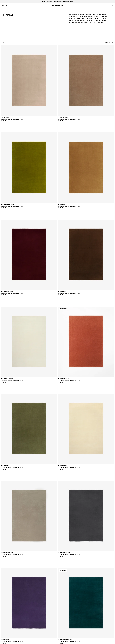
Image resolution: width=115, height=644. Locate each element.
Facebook (95, 602)
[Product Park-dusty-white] (103, 191)
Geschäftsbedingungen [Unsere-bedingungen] (77, 610)
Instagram (95, 604)
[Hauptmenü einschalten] (3, 5)
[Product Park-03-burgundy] (103, 280)
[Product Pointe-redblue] (57, 503)
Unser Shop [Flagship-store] (5, 607)
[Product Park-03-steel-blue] (80, 280)
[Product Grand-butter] (103, 103)
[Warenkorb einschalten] (110, 5)
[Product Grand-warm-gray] (12, 147)
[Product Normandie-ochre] (57, 368)
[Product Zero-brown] (12, 458)
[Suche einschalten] (6, 5)
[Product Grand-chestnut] (35, 59)
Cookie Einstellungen (76, 607)
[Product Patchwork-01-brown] (12, 547)
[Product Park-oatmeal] (12, 236)
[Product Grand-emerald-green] (80, 147)
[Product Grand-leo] (80, 59)
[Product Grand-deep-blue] (35, 191)
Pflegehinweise (29, 607)
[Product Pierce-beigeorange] (103, 503)
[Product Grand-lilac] (57, 147)
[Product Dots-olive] (103, 368)
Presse (26, 610)
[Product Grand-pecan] (103, 147)
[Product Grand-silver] (80, 191)
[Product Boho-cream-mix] (57, 324)
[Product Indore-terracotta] (35, 368)
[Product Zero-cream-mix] (57, 458)
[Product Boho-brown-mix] (80, 324)
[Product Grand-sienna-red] (57, 103)
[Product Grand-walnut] (12, 103)
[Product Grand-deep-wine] (103, 59)
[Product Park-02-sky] (80, 236)
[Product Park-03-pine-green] (57, 280)
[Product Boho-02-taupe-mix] (35, 324)
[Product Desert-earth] (12, 414)
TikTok (94, 607)
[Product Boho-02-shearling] (12, 324)
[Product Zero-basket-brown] (103, 458)
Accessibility (73, 613)
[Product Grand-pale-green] (57, 191)
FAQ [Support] (48, 602)
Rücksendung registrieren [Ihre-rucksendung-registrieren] (55, 610)
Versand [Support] (49, 607)
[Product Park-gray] (35, 236)
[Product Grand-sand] (12, 59)
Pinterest (95, 610)
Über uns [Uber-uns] (27, 602)
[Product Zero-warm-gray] (35, 458)
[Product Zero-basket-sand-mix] (12, 503)
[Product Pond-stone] (80, 368)
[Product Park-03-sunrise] (35, 280)
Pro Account (5, 602)
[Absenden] (43, 625)
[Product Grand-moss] (80, 103)
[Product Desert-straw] (80, 414)
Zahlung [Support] (49, 604)
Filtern (4, 42)
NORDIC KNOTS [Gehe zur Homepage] (57, 5)
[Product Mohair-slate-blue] (103, 547)
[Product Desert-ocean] (57, 414)
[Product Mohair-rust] (80, 547)
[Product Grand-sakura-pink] (12, 191)
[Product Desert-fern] (35, 414)
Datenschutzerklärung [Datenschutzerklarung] (76, 602)
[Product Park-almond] (57, 236)
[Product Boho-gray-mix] (103, 324)
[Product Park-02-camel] (12, 280)
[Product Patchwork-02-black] (35, 547)
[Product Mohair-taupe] (57, 547)
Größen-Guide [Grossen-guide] (29, 604)
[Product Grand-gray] (35, 147)
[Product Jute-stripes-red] (35, 503)
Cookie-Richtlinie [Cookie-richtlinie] (75, 604)
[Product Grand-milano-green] (57, 59)
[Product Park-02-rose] (103, 236)
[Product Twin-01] (103, 414)
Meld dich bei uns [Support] (7, 604)
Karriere (3, 610)
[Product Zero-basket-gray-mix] (80, 458)
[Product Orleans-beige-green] (80, 503)
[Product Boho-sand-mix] (12, 368)
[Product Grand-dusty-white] (35, 103)
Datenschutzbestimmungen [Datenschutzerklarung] (13, 632)
